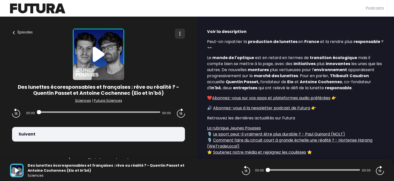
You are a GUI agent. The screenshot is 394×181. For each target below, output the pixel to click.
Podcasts (375, 8)
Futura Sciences (108, 100)
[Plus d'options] (180, 34)
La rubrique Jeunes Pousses (234, 128)
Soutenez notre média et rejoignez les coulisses (259, 152)
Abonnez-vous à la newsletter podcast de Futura (261, 108)
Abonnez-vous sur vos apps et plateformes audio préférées (271, 98)
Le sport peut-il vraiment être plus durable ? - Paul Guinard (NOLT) (279, 134)
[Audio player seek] (98, 112)
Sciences (83, 100)
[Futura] (188, 8)
